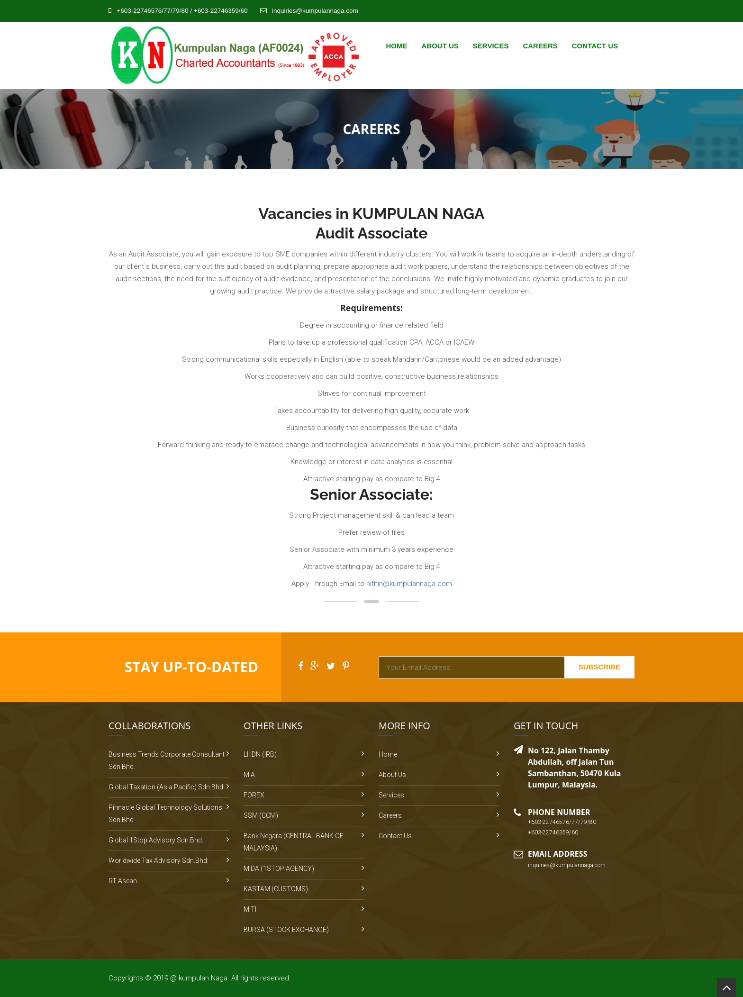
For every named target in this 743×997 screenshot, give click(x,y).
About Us (439, 46)
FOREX (254, 795)
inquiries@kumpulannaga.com (315, 10)
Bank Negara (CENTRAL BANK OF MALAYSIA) (294, 842)
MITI (250, 909)
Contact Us (595, 46)
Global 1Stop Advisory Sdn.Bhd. (156, 840)
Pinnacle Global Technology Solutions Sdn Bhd (165, 813)
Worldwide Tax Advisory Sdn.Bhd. (158, 860)
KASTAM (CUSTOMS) (276, 889)
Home (396, 46)
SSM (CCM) (261, 815)
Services (491, 46)
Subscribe (599, 667)
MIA (249, 774)
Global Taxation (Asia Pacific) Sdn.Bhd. (167, 787)
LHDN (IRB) (260, 754)
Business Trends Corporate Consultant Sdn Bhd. (167, 760)
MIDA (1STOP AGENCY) (279, 868)
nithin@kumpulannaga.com (409, 583)
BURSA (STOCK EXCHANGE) (286, 929)
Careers (540, 46)
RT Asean (123, 881)
